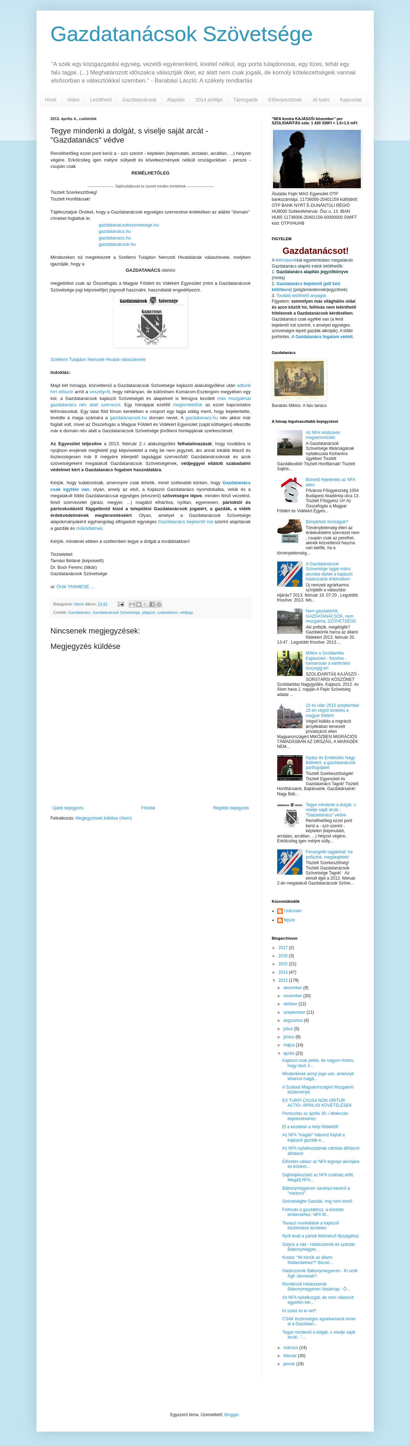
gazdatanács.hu (115, 231)
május (289, 1045)
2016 (283, 955)
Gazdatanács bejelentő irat (185, 521)
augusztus (293, 1020)
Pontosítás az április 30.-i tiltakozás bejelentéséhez (315, 1116)
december (293, 987)
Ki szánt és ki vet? (299, 1310)
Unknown (293, 910)
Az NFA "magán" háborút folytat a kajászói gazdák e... (313, 1137)
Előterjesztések (285, 100)
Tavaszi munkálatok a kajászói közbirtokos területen (310, 1225)
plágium (148, 612)
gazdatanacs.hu (115, 238)
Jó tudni (321, 100)
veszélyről (100, 391)
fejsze (289, 920)
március (291, 1347)
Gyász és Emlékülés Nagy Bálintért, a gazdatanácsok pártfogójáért (330, 762)
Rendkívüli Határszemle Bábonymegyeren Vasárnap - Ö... (316, 1286)
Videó (73, 100)
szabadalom (167, 612)
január (289, 1363)
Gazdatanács (79, 612)
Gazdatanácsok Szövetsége (182, 34)
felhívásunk (286, 260)
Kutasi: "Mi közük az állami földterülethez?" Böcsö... (307, 1260)
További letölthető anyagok (301, 295)
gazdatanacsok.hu (128, 417)
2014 (283, 972)
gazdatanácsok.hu (117, 244)
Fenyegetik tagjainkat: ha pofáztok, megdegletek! (329, 854)
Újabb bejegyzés (68, 808)
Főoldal (148, 808)
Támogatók (245, 100)
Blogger (231, 1414)
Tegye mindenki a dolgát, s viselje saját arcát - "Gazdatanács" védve (331, 809)
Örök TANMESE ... (76, 586)
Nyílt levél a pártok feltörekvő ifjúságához (320, 1236)
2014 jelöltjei (209, 100)
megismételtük (188, 404)
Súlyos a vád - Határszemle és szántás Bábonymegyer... (318, 1247)
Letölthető (101, 100)
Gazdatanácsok (139, 100)
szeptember (294, 1012)
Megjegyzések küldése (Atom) (104, 818)
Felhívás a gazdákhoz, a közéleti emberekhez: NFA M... (312, 1212)
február (290, 1355)
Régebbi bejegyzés (231, 808)
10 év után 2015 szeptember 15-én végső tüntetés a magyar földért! (332, 710)
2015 (283, 963)
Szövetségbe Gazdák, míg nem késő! (317, 1201)
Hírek (51, 100)
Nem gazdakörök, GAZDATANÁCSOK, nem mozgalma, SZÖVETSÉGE (331, 616)
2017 (283, 947)
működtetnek (89, 528)
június (289, 1036)
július (288, 1028)
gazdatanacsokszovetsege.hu (129, 225)
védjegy (186, 612)
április (289, 1053)
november (293, 995)
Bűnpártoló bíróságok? (327, 521)
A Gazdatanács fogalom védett (322, 336)
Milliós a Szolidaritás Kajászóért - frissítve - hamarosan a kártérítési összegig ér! (328, 661)
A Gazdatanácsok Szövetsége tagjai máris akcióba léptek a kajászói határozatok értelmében (329, 571)
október (290, 1003)
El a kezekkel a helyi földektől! (310, 1126)
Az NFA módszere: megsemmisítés (323, 435)
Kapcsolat (351, 100)
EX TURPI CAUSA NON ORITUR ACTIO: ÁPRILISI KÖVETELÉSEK (317, 1103)
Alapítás (176, 100)
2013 (283, 980)
